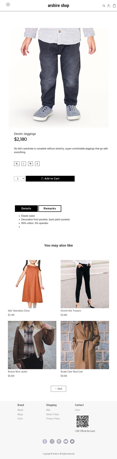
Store (20, 418)
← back (58, 388)
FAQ (48, 410)
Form (77, 410)
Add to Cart (50, 178)
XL (17, 163)
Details (26, 208)
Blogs (20, 414)
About (20, 410)
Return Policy (52, 414)
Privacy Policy (53, 418)
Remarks (50, 208)
